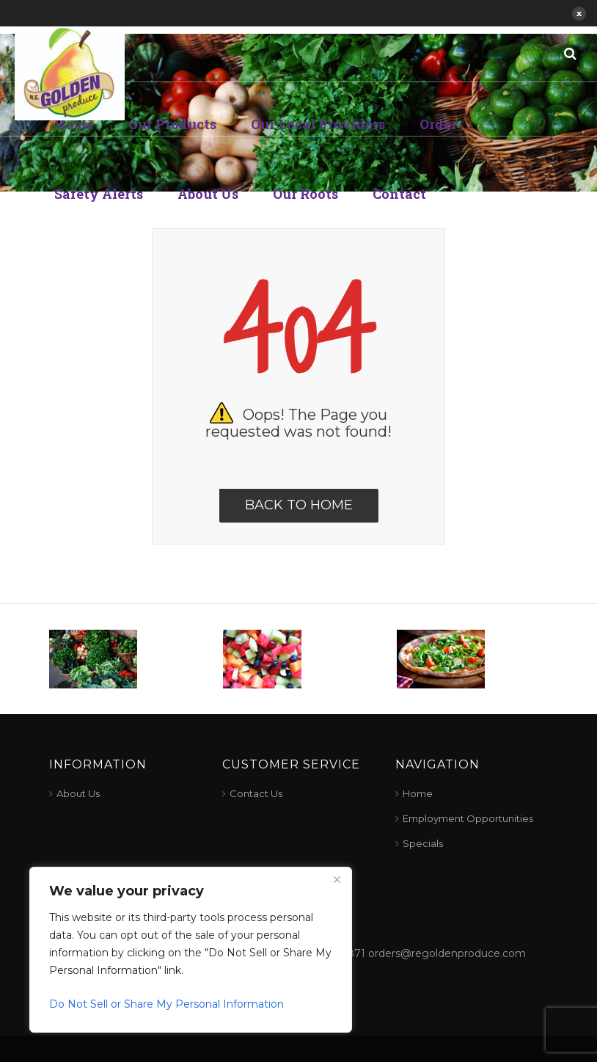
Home (74, 124)
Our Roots (305, 194)
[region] (190, 950)
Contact (399, 194)
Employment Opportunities (468, 818)
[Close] (336, 879)
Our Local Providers (318, 124)
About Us (207, 194)
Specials (423, 843)
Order (438, 124)
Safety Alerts (98, 194)
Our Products (172, 124)
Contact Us (256, 793)
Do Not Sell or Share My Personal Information (166, 1004)
